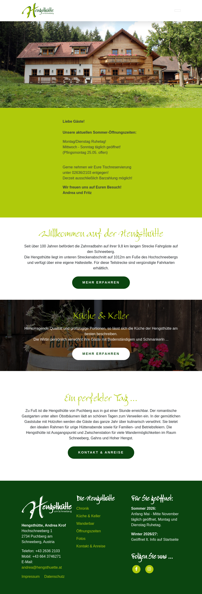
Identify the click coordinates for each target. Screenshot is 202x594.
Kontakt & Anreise (90, 546)
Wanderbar (85, 523)
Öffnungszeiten (88, 531)
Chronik (82, 508)
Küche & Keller (88, 516)
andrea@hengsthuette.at (42, 567)
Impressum (31, 576)
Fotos (81, 539)
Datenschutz (54, 576)
